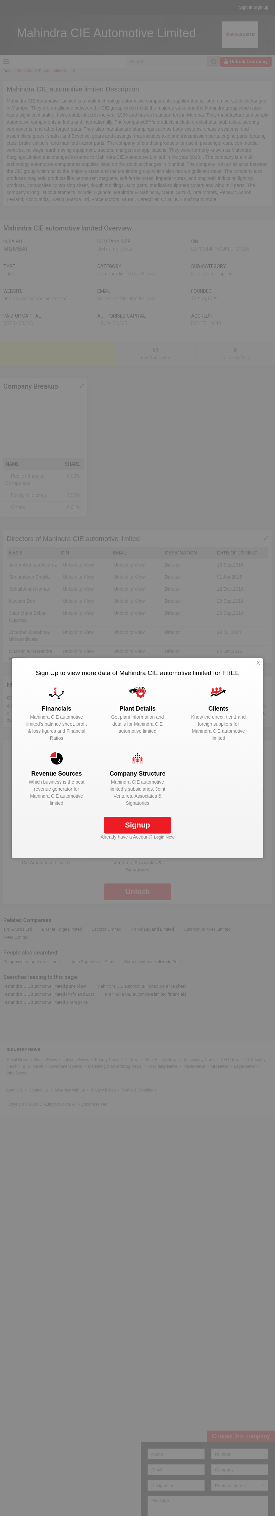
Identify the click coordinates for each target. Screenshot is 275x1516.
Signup (137, 825)
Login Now (164, 837)
